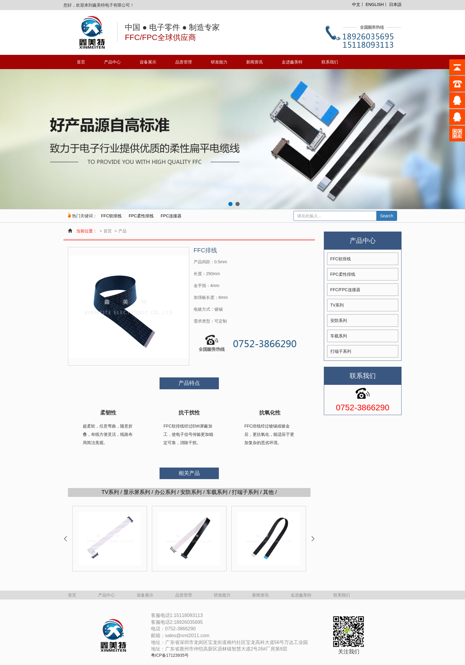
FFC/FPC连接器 (345, 289)
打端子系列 (340, 351)
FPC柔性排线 (141, 215)
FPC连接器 (171, 215)
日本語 (395, 4)
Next (312, 538)
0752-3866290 (362, 408)
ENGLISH (375, 4)
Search (386, 215)
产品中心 (112, 62)
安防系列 (338, 320)
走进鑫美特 (292, 62)
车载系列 (338, 336)
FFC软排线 (111, 215)
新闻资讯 (254, 62)
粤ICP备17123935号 (170, 655)
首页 (81, 62)
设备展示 (148, 62)
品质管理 (183, 62)
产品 (122, 231)
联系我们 (329, 62)
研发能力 (219, 62)
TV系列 (337, 305)
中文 (356, 4)
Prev (66, 538)
